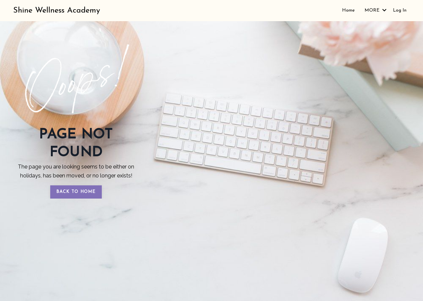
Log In (399, 10)
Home (348, 10)
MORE (375, 10)
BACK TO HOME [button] (76, 192)
